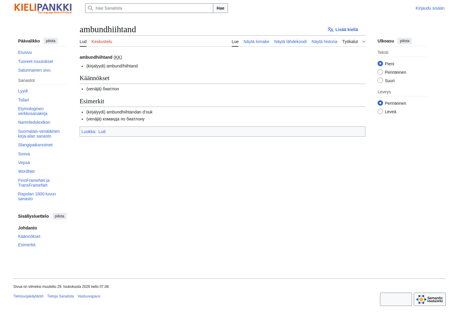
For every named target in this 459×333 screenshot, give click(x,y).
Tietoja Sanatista (60, 296)
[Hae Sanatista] (149, 8)
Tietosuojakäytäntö (28, 296)
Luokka (88, 131)
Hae (220, 8)
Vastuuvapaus (89, 296)
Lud (101, 131)
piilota (50, 41)
